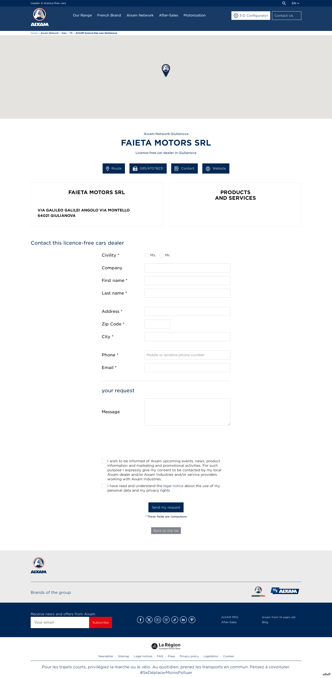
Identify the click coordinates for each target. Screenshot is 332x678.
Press (171, 656)
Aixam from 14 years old (278, 617)
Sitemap (123, 656)
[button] (166, 70)
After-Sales (229, 622)
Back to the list (166, 530)
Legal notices (143, 656)
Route (114, 168)
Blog (265, 622)
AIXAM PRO (229, 617)
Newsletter (105, 656)
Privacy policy (189, 656)
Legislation (210, 656)
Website (216, 168)
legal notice (173, 486)
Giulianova (63, 216)
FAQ (160, 656)
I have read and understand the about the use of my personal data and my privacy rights (163, 488)
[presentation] (166, 443)
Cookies (228, 656)
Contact (184, 168)
